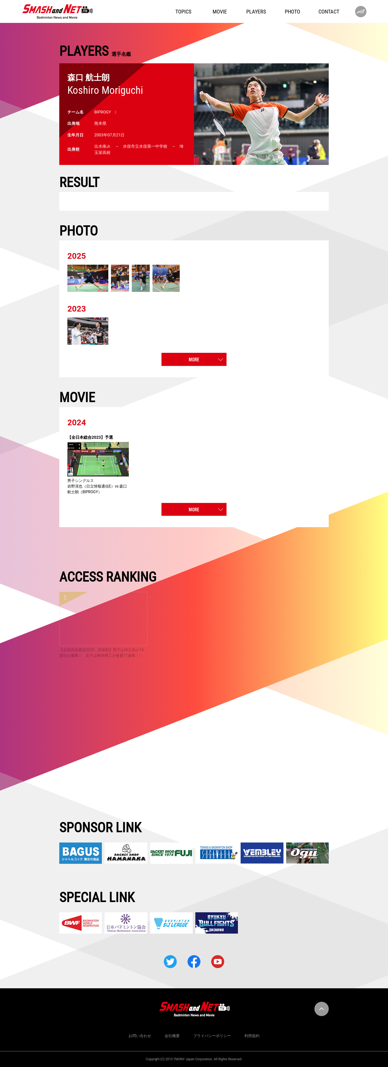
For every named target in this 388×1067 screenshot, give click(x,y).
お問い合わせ (140, 1036)
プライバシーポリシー (212, 1036)
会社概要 (172, 1036)
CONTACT (328, 11)
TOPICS (183, 11)
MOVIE (220, 11)
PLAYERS (256, 11)
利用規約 (251, 1036)
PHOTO (292, 11)
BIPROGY (102, 112)
